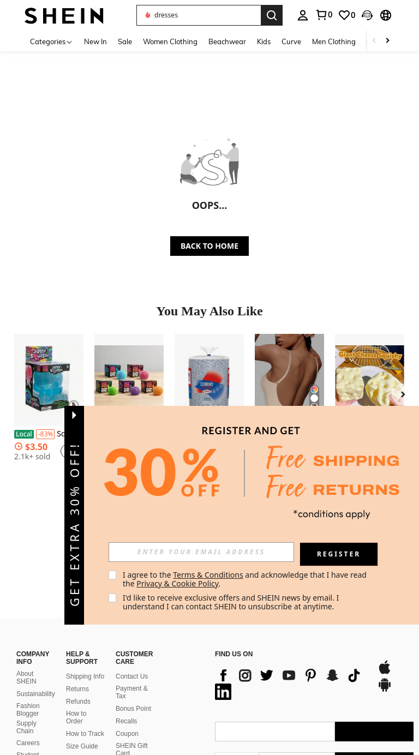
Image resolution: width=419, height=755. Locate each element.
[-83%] (45, 434)
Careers (28, 674)
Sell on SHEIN (76, 705)
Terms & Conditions (208, 575)
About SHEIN (26, 608)
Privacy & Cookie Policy (177, 583)
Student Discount (29, 689)
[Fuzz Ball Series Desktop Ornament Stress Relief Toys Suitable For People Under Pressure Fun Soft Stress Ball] (129, 380)
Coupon (127, 664)
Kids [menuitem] (264, 41)
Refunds (78, 632)
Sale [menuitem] (125, 41)
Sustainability (35, 624)
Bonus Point (133, 639)
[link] (323, 14)
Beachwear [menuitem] (227, 41)
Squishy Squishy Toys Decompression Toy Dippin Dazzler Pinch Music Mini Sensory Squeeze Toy (48, 434)
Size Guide (82, 676)
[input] (201, 552)
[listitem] (48, 407)
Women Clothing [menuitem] (170, 41)
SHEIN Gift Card (132, 679)
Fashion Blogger (28, 640)
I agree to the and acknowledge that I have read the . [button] (246, 579)
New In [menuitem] (95, 41)
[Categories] (52, 41)
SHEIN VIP (82, 689)
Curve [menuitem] (291, 41)
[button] (198, 15)
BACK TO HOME (209, 246)
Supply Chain (26, 657)
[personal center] (302, 15)
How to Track (85, 664)
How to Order (76, 648)
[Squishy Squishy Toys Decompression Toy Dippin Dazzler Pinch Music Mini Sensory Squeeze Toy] (48, 380)
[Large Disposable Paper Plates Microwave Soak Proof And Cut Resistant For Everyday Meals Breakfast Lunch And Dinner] (209, 380)
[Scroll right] (387, 41)
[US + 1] (237, 693)
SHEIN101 (31, 706)
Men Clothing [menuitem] (334, 41)
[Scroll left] (374, 41)
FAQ (122, 696)
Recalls (126, 651)
